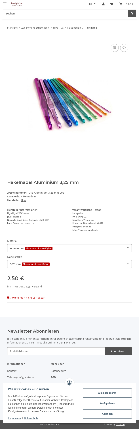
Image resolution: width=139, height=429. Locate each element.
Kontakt (11, 371)
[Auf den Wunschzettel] (124, 48)
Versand (37, 286)
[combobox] (69, 248)
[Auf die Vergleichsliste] (115, 48)
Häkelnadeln (28, 196)
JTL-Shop (120, 424)
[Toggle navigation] (5, 2)
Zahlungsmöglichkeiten (21, 377)
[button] (103, 4)
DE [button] (91, 4)
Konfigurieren (106, 403)
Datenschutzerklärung (70, 338)
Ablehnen (106, 413)
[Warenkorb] (126, 4)
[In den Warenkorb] (10, 39)
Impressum (15, 418)
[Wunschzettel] (112, 4)
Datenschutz (58, 371)
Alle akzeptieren (106, 392)
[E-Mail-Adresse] (56, 351)
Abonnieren (118, 351)
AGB (53, 377)
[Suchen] (65, 13)
